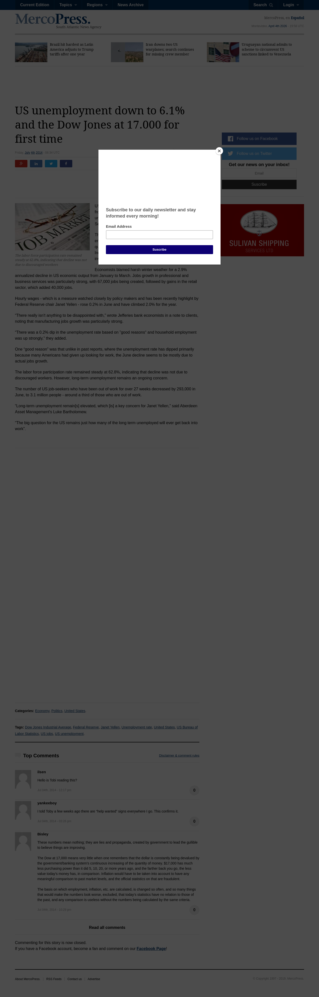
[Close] (219, 151)
